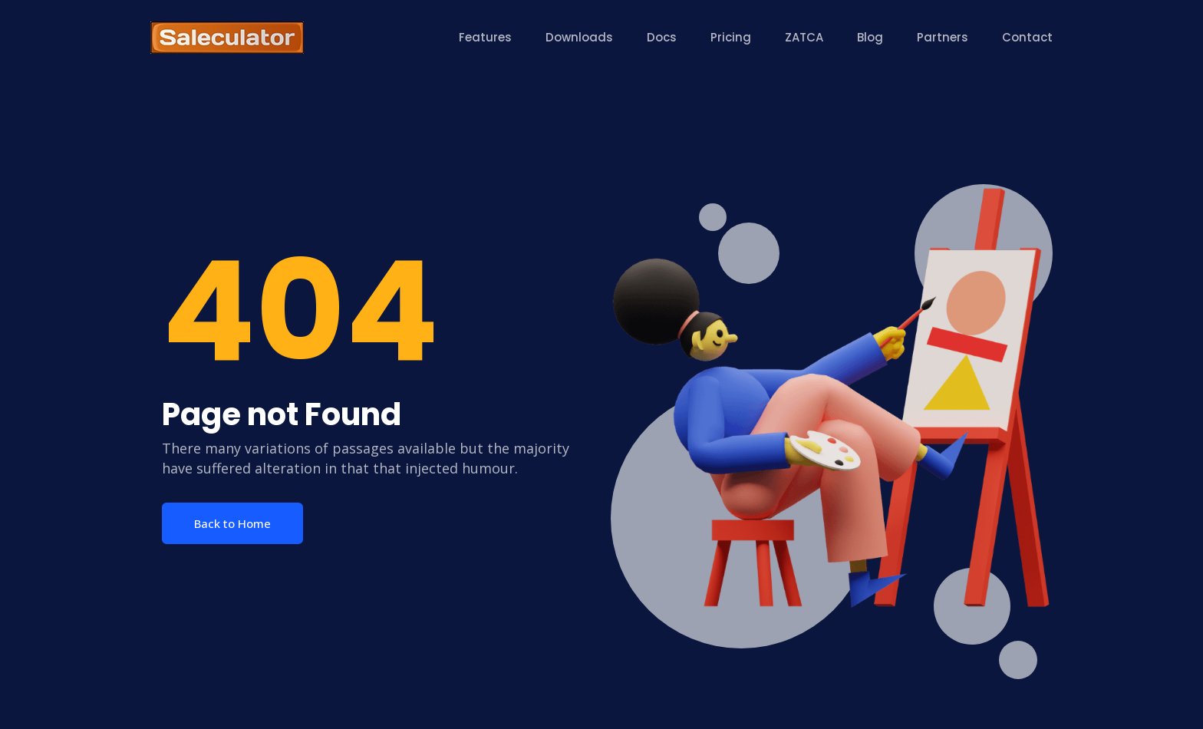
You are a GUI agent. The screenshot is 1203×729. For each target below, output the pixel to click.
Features (485, 37)
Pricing (730, 37)
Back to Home (232, 523)
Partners (942, 37)
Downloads (579, 37)
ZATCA (804, 37)
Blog (870, 37)
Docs (662, 37)
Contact (1027, 37)
